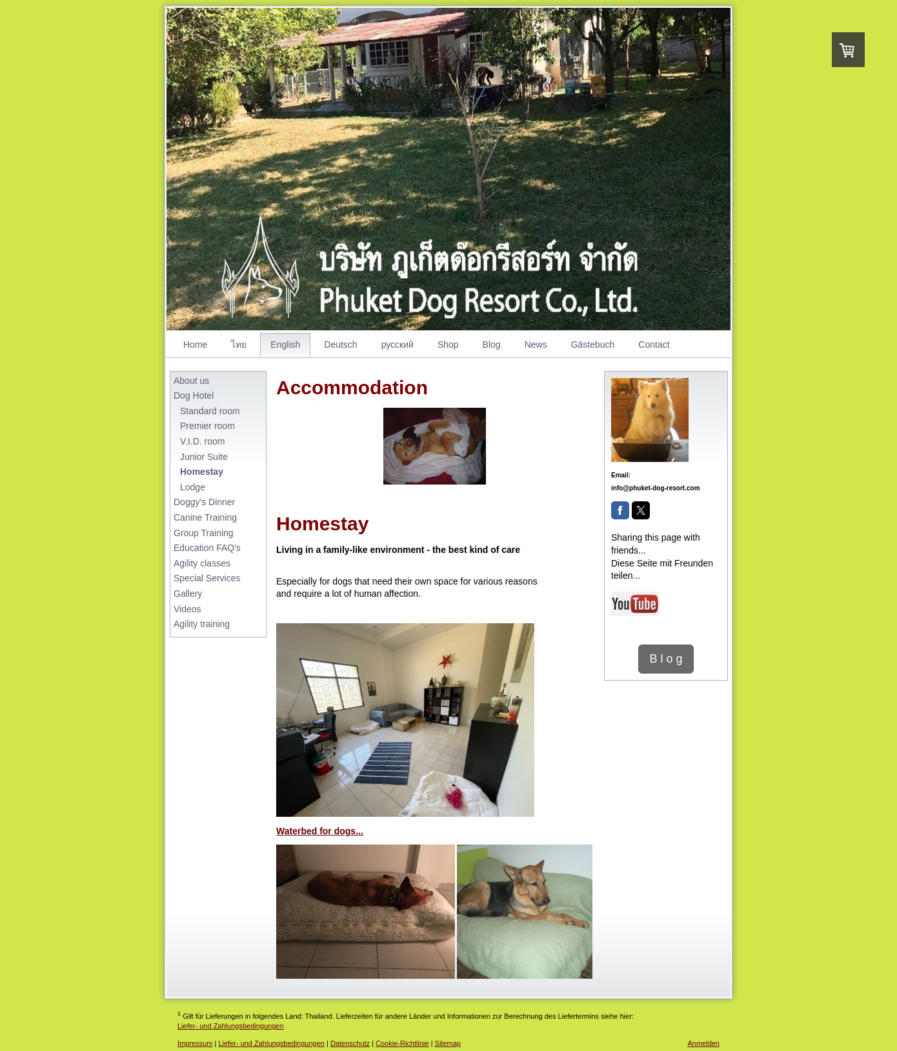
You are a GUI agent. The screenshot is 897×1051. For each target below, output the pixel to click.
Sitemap (448, 1043)
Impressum (194, 1043)
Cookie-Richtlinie (402, 1043)
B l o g (665, 658)
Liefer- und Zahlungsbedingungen (230, 1026)
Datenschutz (350, 1043)
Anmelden (703, 1043)
